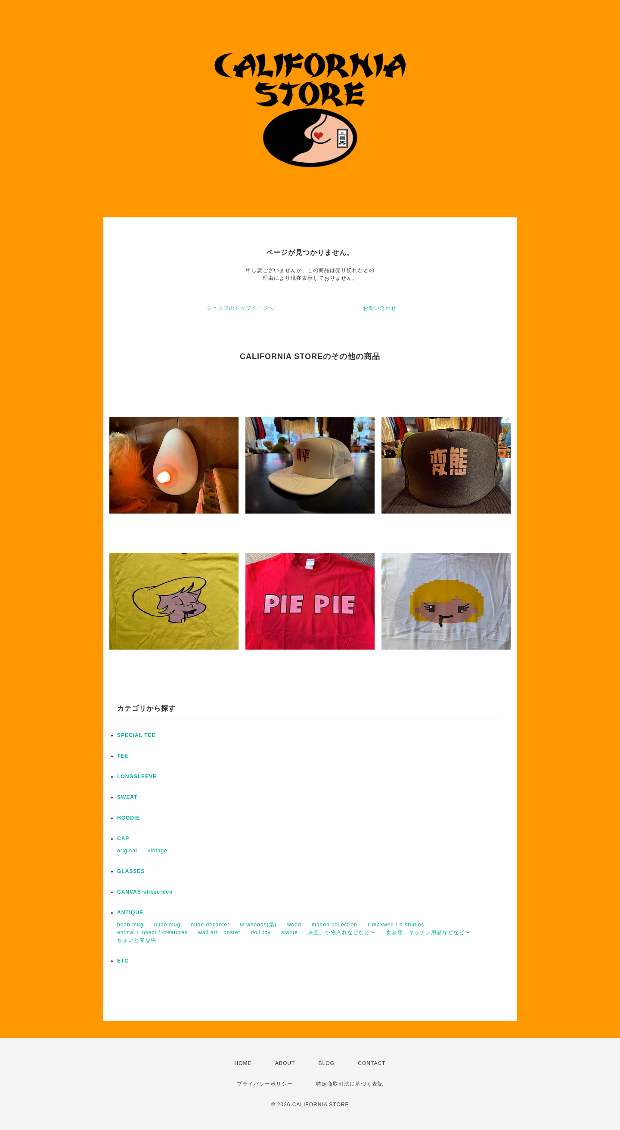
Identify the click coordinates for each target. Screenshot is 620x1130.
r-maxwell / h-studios (396, 925)
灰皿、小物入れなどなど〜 (341, 932)
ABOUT (285, 1063)
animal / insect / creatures (152, 932)
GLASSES (131, 871)
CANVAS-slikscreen (145, 892)
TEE (122, 756)
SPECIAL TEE (136, 735)
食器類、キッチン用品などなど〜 (428, 932)
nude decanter (210, 925)
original (127, 851)
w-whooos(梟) (258, 925)
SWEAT (127, 797)
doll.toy (261, 932)
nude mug (167, 925)
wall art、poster (219, 932)
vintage (157, 851)
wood (294, 925)
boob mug (130, 925)
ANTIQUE (130, 913)
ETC (123, 961)
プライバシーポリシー (265, 1084)
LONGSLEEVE (137, 777)
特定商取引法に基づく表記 (349, 1084)
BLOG (327, 1063)
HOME (243, 1063)
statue (289, 932)
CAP (123, 839)
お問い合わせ (380, 308)
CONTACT (371, 1063)
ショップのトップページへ (240, 308)
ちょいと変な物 (136, 940)
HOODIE (128, 818)
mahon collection (334, 925)
